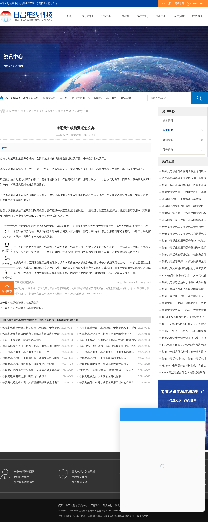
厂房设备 (124, 16)
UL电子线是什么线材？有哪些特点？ (183, 317)
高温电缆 (126, 98)
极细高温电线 (31, 98)
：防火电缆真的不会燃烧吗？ (27, 308)
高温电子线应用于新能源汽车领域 (21, 340)
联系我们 (197, 16)
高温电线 (111, 98)
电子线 (64, 98)
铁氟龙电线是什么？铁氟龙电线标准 (100, 376)
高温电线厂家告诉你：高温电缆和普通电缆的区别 (108, 346)
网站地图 (179, 3)
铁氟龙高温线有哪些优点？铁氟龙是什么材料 (28, 364)
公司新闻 (168, 140)
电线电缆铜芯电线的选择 (24, 302)
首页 (69, 16)
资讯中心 (160, 16)
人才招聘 (179, 16)
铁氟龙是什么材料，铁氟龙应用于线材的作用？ (106, 382)
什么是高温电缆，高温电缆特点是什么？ (25, 352)
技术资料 (168, 120)
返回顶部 (7, 288)
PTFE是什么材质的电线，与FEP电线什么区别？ (106, 370)
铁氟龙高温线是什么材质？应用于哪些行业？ (105, 333)
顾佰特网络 (142, 516)
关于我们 (87, 16)
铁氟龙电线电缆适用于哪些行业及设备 (24, 376)
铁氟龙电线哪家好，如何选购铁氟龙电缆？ (104, 364)
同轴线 (98, 98)
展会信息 (168, 149)
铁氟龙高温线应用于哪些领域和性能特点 (102, 358)
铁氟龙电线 (49, 98)
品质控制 (142, 16)
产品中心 (105, 16)
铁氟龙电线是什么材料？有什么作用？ (184, 351)
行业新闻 (47, 111)
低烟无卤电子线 (81, 98)
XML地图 (166, 3)
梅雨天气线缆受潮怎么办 (22, 320)
